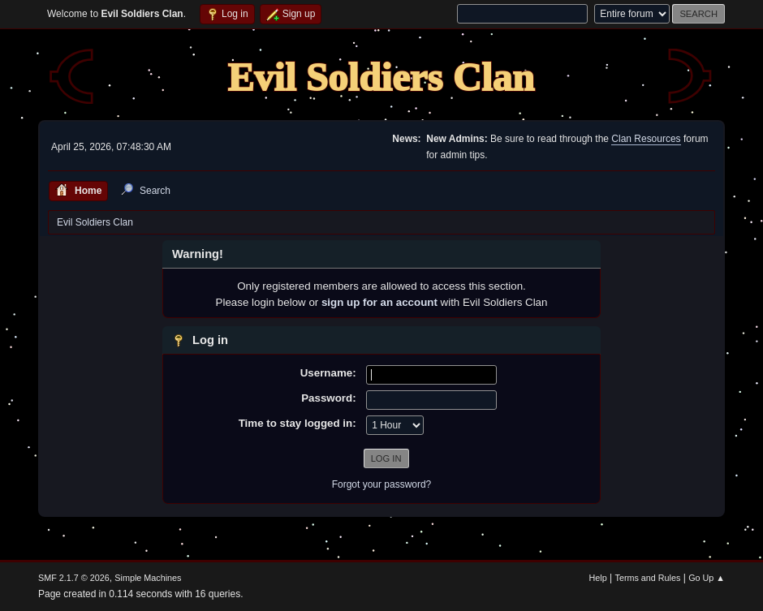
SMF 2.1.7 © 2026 (74, 578)
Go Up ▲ (706, 578)
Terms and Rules (648, 578)
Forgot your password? (382, 484)
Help (598, 578)
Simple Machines (147, 578)
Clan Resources (645, 138)
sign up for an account (379, 302)
